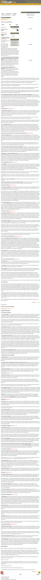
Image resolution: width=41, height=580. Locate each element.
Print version (13, 34)
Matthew (14, 14)
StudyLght (7, 2)
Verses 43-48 (3, 304)
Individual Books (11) (15, 45)
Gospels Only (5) (14, 43)
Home (2, 13)
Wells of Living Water (5, 14)
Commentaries (9, 13)
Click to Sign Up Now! (35, 0)
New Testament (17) (15, 42)
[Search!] (17, 30)
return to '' (36, 302)
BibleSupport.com (8, 579)
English (14, 13)
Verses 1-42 (3, 27)
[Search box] (13, 30)
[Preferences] (40, 4)
